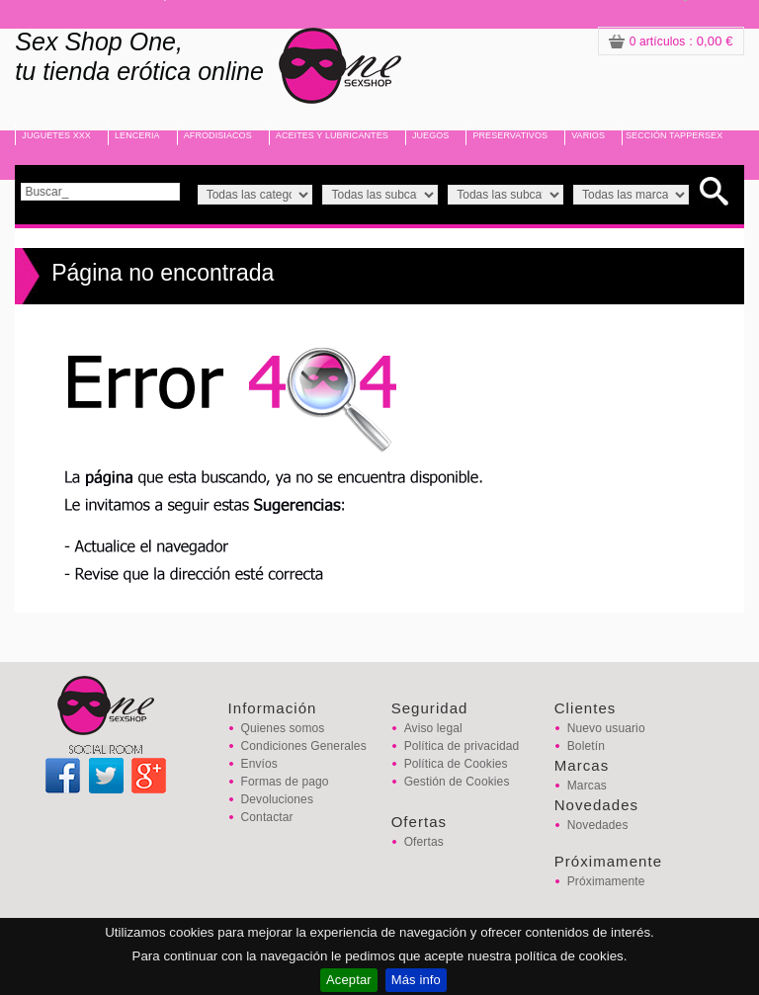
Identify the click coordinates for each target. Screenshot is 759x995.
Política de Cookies (456, 764)
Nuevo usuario (606, 728)
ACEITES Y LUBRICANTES (332, 135)
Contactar (267, 817)
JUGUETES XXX (56, 135)
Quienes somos (283, 728)
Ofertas (424, 842)
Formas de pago (285, 781)
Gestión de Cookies (457, 781)
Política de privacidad (462, 746)
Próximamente (606, 881)
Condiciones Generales (304, 746)
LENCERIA (137, 135)
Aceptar (349, 979)
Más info (416, 979)
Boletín (586, 746)
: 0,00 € (671, 41)
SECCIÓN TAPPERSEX (674, 135)
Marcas (587, 785)
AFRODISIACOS (218, 135)
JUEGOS (431, 135)
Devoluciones (277, 799)
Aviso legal (433, 728)
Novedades (598, 825)
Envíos (259, 764)
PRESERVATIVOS (510, 135)
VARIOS (588, 135)
